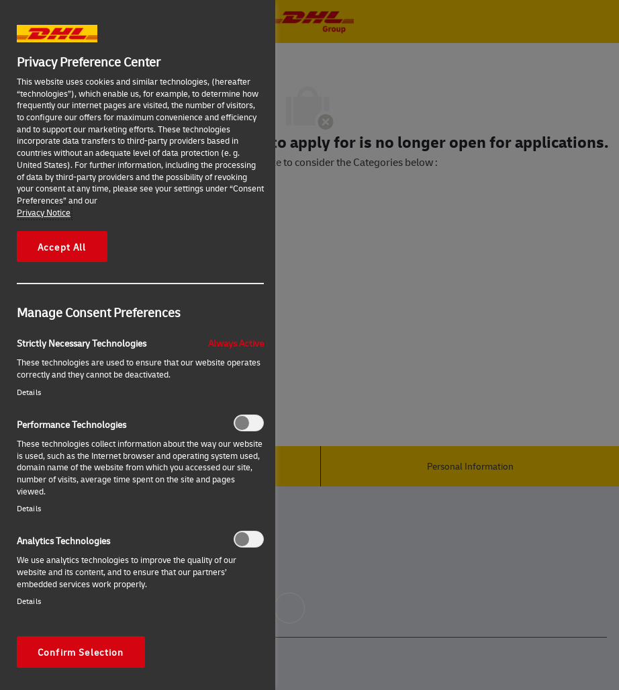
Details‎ (29, 392)
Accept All (62, 246)
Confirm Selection (81, 651)
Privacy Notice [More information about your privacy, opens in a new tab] (43, 212)
